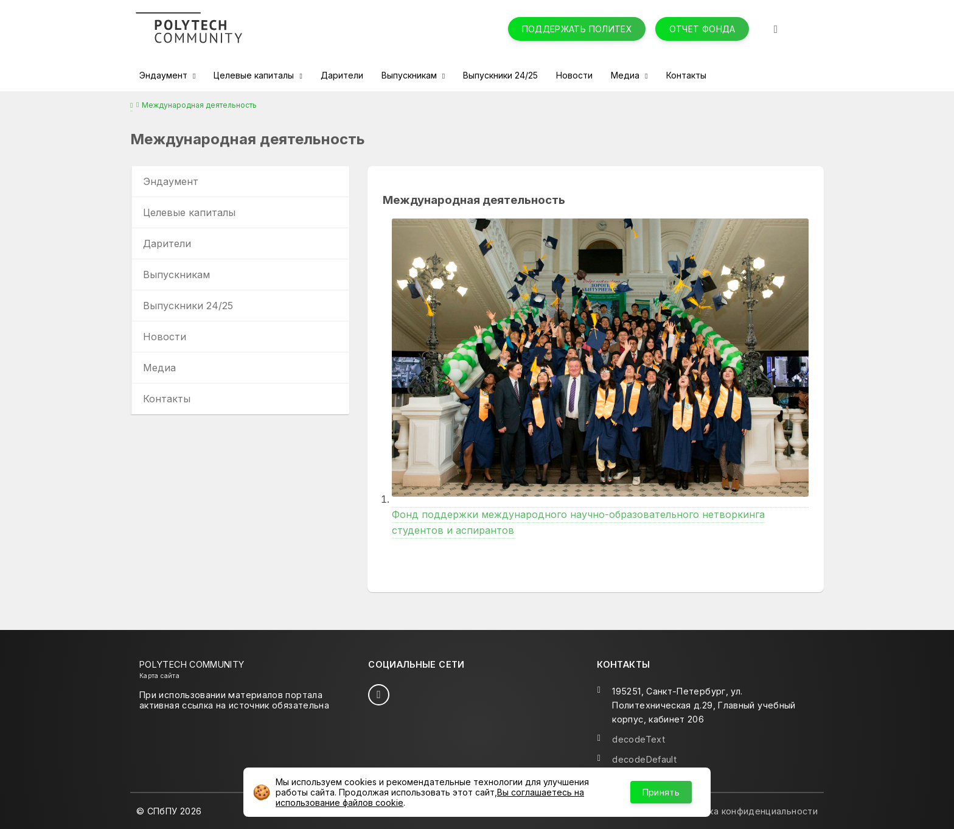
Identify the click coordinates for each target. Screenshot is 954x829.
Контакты (686, 75)
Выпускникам (410, 75)
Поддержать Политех (577, 29)
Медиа (626, 75)
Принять (661, 792)
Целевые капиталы (255, 75)
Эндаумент (164, 75)
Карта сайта (159, 675)
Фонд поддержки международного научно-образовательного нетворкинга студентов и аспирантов (600, 514)
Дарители (342, 75)
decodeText (638, 739)
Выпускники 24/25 (500, 75)
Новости (574, 75)
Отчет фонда (702, 29)
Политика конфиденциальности (747, 811)
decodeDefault (644, 759)
